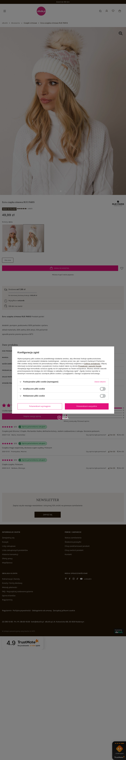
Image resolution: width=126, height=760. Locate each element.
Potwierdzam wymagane (40, 406)
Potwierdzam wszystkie (86, 406)
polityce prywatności (92, 364)
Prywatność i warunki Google (89, 366)
